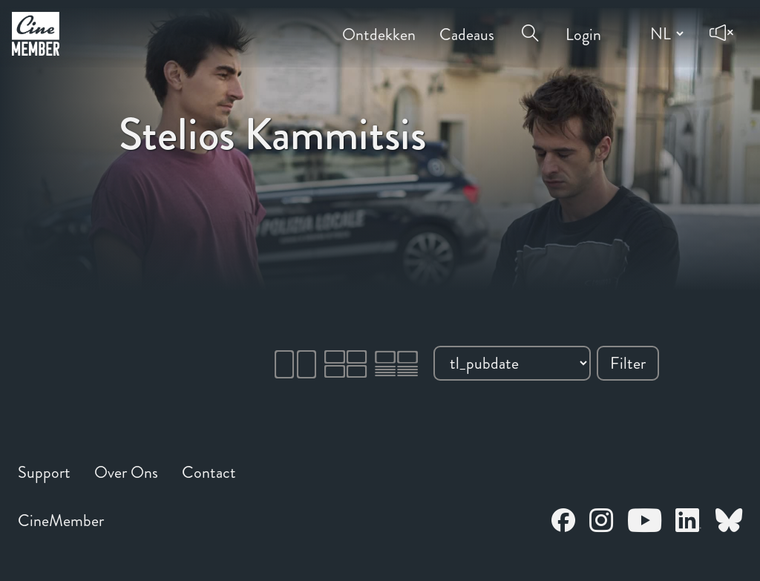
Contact (209, 472)
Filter (628, 363)
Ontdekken (379, 24)
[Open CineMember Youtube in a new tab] (644, 522)
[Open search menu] (530, 24)
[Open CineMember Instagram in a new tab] (601, 522)
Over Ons (126, 472)
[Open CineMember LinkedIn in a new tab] (688, 522)
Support (44, 472)
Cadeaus (466, 24)
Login (583, 24)
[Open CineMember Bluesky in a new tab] (728, 522)
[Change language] (665, 33)
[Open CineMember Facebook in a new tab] (563, 522)
